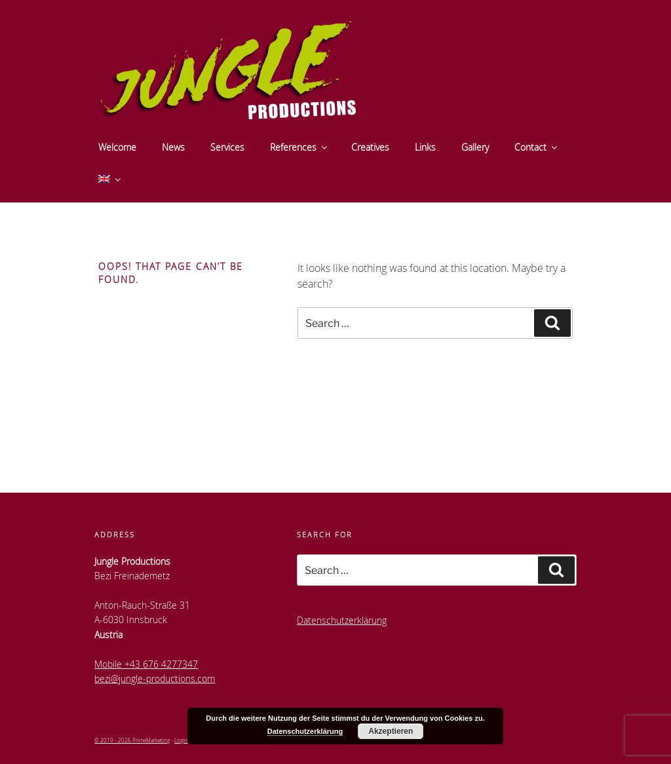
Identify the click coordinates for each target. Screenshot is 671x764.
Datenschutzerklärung (342, 620)
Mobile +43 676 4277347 (146, 664)
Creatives (370, 147)
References (299, 147)
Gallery (475, 147)
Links (425, 147)
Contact (536, 147)
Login (180, 740)
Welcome (117, 147)
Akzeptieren (390, 731)
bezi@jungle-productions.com (154, 678)
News (173, 147)
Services (227, 147)
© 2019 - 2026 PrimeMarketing (132, 740)
